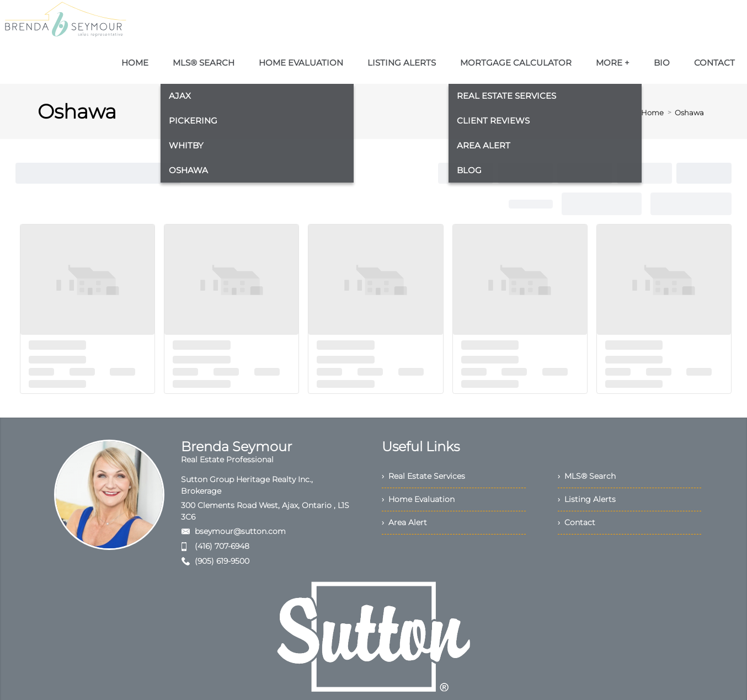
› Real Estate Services (423, 476)
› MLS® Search (587, 476)
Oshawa (689, 112)
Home (652, 112)
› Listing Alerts (587, 499)
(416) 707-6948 (222, 546)
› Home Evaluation (418, 499)
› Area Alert (404, 522)
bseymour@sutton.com (240, 531)
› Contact (576, 522)
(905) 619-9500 (222, 561)
